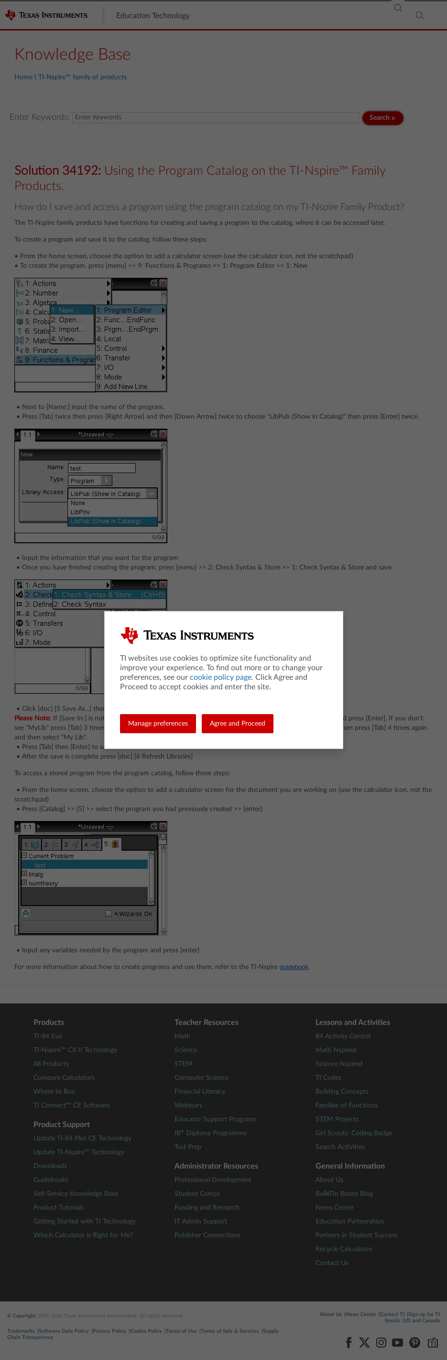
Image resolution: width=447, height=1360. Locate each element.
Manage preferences (158, 723)
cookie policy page (220, 677)
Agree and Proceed (237, 723)
